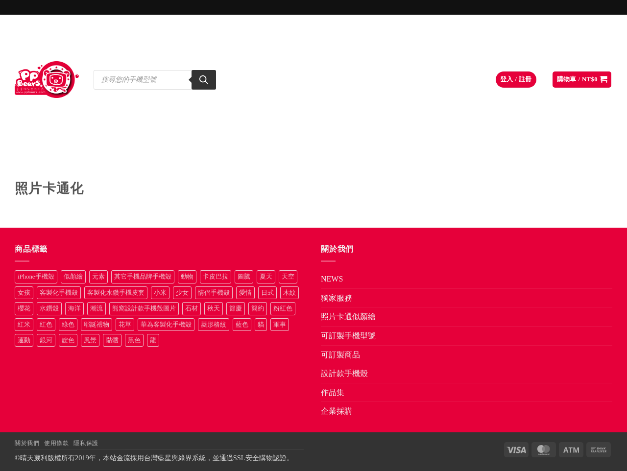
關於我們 (27, 443)
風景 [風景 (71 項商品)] (90, 340)
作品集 (521, 158)
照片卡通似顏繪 (184, 158)
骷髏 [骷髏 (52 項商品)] (112, 340)
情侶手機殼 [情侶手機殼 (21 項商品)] (214, 292)
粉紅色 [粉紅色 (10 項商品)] (282, 308)
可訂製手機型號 (278, 158)
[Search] (204, 80)
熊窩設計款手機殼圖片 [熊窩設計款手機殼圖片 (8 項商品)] (144, 308)
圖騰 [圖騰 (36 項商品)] (244, 276)
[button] (516, 79)
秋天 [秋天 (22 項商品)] (213, 308)
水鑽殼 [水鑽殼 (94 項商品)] (49, 308)
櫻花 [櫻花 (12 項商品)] (24, 308)
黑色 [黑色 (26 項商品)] (134, 340)
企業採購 (580, 158)
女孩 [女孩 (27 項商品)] (24, 292)
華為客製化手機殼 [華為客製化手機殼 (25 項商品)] (166, 324)
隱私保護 (85, 443)
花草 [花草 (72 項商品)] (125, 324)
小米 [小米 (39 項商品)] (160, 292)
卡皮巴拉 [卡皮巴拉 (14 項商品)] (215, 276)
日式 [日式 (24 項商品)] (267, 292)
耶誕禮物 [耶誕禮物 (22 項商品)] (96, 324)
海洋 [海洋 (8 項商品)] (74, 308)
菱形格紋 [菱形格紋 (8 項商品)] (213, 324)
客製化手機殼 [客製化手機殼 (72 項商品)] (59, 292)
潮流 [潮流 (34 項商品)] (96, 308)
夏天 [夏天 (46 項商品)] (266, 276)
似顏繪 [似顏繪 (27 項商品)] (73, 276)
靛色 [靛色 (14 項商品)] (68, 340)
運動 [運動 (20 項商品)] (24, 340)
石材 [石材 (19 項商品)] (191, 308)
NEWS (38, 158)
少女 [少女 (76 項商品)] (182, 292)
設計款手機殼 (450, 158)
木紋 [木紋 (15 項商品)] (289, 292)
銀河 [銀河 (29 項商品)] (46, 340)
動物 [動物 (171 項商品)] (187, 276)
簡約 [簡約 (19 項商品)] (257, 308)
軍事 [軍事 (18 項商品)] (279, 324)
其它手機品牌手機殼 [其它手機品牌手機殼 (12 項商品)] (142, 276)
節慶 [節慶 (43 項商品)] (235, 308)
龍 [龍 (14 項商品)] (153, 340)
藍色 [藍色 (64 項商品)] (242, 324)
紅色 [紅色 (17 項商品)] (46, 324)
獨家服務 (103, 158)
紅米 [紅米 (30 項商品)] (24, 324)
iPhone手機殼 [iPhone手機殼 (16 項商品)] (36, 276)
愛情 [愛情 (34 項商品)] (245, 292)
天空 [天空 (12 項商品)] (288, 276)
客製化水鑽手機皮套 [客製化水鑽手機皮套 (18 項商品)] (116, 292)
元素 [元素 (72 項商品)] (98, 276)
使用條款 (56, 443)
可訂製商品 (366, 158)
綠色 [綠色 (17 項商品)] (68, 324)
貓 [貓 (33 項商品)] (261, 324)
